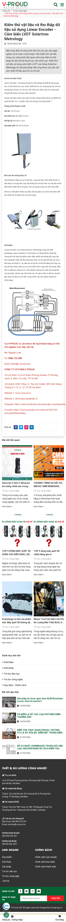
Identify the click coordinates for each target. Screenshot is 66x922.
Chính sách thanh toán (45, 866)
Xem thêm (7, 506)
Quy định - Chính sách (14, 685)
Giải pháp (8, 668)
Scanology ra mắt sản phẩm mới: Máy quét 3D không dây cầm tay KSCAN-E (16, 622)
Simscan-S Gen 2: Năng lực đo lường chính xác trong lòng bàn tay (16, 486)
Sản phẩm (7, 857)
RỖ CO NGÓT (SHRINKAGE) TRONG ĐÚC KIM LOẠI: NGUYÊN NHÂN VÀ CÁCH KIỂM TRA (40, 747)
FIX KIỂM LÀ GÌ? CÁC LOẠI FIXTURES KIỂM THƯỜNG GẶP (38, 715)
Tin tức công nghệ (20, 11)
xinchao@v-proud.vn (17, 824)
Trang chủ (6, 11)
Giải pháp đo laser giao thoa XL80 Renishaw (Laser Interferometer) (40, 699)
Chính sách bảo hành (45, 862)
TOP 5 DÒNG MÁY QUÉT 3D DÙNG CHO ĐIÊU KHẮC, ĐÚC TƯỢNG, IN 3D (16, 554)
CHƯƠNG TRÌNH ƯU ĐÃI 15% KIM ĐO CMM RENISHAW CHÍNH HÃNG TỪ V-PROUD (48, 486)
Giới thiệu (8, 662)
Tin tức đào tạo (11, 673)
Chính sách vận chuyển (46, 857)
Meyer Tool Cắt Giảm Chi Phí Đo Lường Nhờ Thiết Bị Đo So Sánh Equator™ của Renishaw (49, 622)
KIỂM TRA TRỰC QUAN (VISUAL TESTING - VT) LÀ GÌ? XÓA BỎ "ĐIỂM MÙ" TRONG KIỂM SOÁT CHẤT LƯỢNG (39, 731)
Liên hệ (5, 881)
